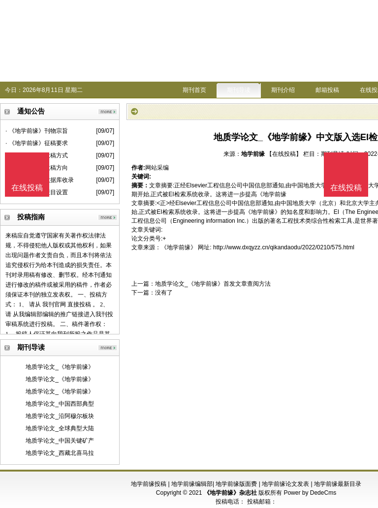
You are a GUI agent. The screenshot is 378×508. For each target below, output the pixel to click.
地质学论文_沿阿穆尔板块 (60, 416)
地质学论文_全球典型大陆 (60, 428)
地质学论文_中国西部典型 (60, 403)
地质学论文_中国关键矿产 (60, 440)
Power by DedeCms (310, 492)
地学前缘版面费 (236, 483)
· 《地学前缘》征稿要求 (36, 143)
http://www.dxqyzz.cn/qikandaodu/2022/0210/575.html (283, 247)
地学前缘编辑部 (192, 483)
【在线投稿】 (284, 153)
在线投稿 (346, 187)
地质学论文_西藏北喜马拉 (60, 452)
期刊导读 (239, 90)
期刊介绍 (283, 90)
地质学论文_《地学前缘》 (60, 366)
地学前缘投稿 (148, 483)
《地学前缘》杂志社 (230, 492)
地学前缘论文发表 (285, 483)
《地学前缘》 (178, 247)
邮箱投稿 (327, 90)
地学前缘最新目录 (337, 483)
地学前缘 (253, 153)
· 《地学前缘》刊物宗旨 (36, 130)
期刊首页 (194, 90)
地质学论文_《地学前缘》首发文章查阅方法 (213, 283)
